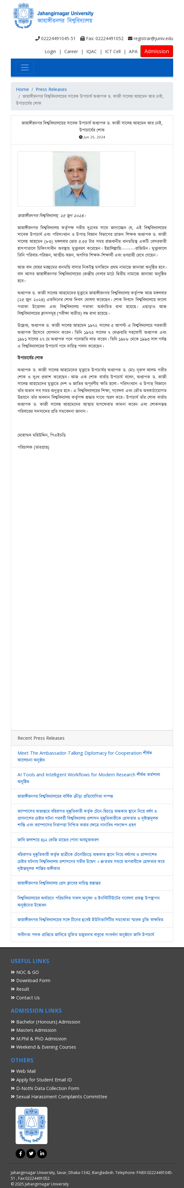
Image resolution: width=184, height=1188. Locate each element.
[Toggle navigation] (25, 67)
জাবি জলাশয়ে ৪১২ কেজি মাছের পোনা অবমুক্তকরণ (58, 840)
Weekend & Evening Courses (43, 1047)
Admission (157, 51)
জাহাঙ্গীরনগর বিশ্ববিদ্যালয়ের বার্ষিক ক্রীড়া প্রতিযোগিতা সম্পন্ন (65, 796)
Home (22, 89)
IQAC (91, 51)
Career (71, 51)
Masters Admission (33, 1030)
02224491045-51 (55, 38)
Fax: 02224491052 (102, 38)
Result (20, 989)
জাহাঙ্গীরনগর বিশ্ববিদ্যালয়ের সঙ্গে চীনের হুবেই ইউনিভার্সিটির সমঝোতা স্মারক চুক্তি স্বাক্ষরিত (90, 920)
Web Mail (23, 1071)
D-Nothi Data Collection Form (45, 1088)
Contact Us (25, 998)
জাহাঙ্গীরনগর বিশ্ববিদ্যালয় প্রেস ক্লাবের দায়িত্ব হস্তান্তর (59, 883)
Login (50, 51)
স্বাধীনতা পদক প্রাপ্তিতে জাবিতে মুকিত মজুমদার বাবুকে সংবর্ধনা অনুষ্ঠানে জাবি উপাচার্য (86, 935)
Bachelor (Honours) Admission (45, 1022)
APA (133, 51)
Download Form (30, 980)
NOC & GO (25, 972)
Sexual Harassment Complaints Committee (59, 1097)
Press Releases (51, 89)
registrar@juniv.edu (150, 38)
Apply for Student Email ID (41, 1080)
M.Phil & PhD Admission (39, 1039)
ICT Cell (113, 51)
